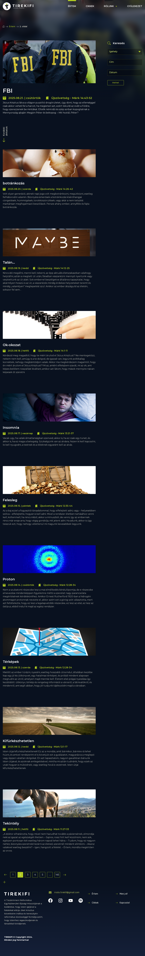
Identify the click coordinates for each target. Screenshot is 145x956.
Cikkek (90, 6)
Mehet (115, 82)
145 (57, 874)
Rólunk (110, 6)
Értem (72, 6)
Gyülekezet (134, 6)
